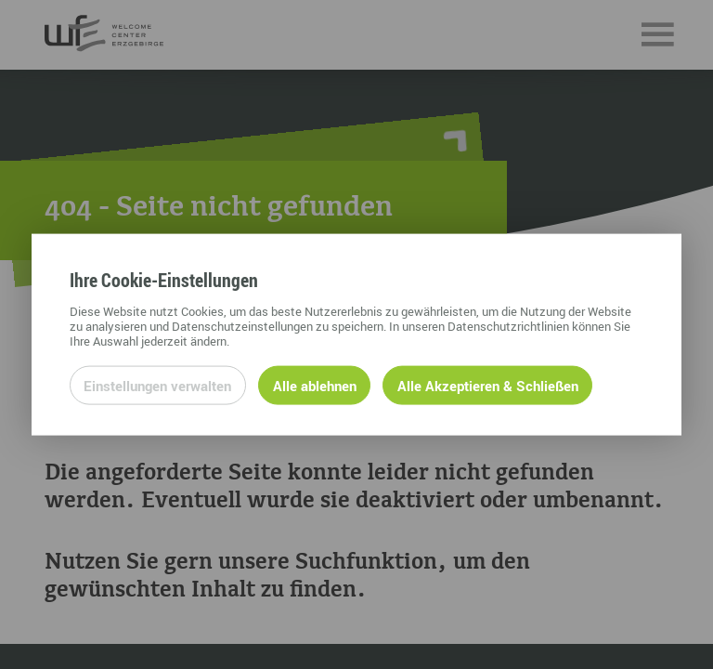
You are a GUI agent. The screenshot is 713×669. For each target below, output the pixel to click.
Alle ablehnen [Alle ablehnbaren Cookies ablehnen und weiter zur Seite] (314, 384)
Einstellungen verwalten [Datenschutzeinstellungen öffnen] (157, 384)
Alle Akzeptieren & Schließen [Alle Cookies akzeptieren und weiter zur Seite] (487, 384)
